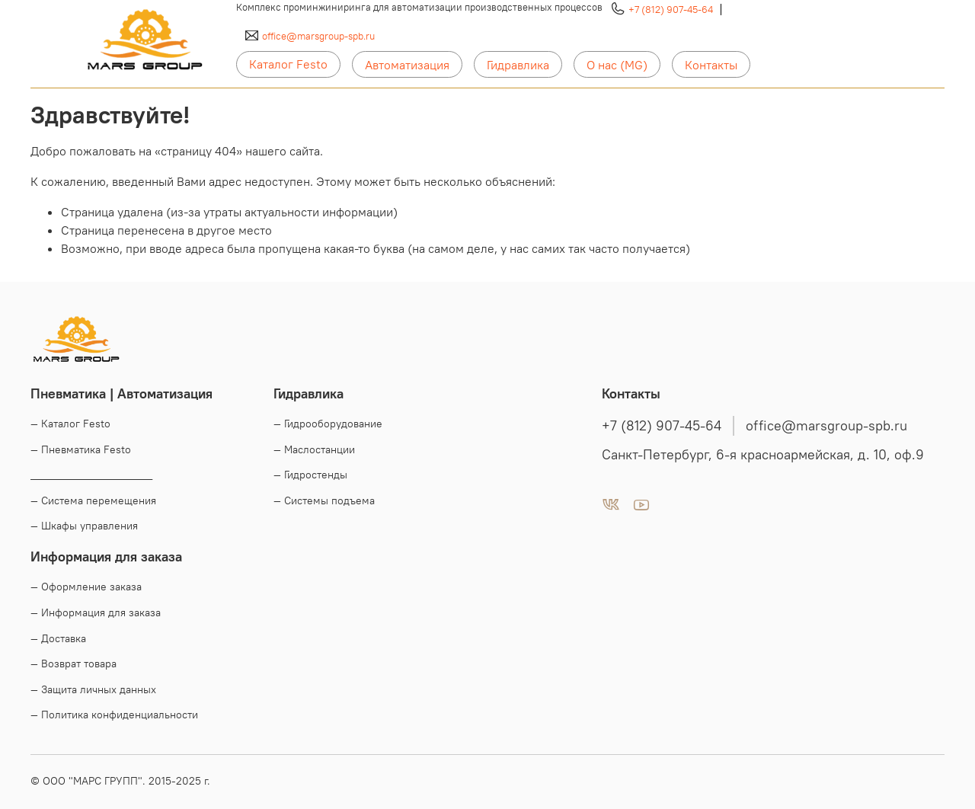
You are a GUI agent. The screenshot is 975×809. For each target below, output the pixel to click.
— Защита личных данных (93, 689)
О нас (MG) (617, 64)
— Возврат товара (73, 663)
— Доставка (58, 638)
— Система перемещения (93, 500)
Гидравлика (518, 64)
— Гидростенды (310, 474)
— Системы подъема (324, 500)
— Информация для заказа (95, 612)
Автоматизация (407, 64)
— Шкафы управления (84, 525)
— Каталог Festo (70, 423)
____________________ (91, 474)
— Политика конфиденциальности (114, 714)
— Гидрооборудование (327, 423)
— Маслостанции (314, 449)
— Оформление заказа (86, 586)
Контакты (711, 64)
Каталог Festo (288, 64)
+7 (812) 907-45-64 (670, 9)
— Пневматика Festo (80, 449)
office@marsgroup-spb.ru (318, 36)
